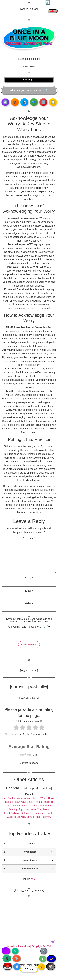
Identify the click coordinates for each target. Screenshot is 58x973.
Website (29, 603)
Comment (29, 538)
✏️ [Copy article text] (15, 951)
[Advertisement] (29, 922)
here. (33, 879)
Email (29, 591)
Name (29, 578)
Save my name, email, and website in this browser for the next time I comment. (29, 620)
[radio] (16, 728)
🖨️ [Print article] (43, 951)
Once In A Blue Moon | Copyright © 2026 (29, 946)
